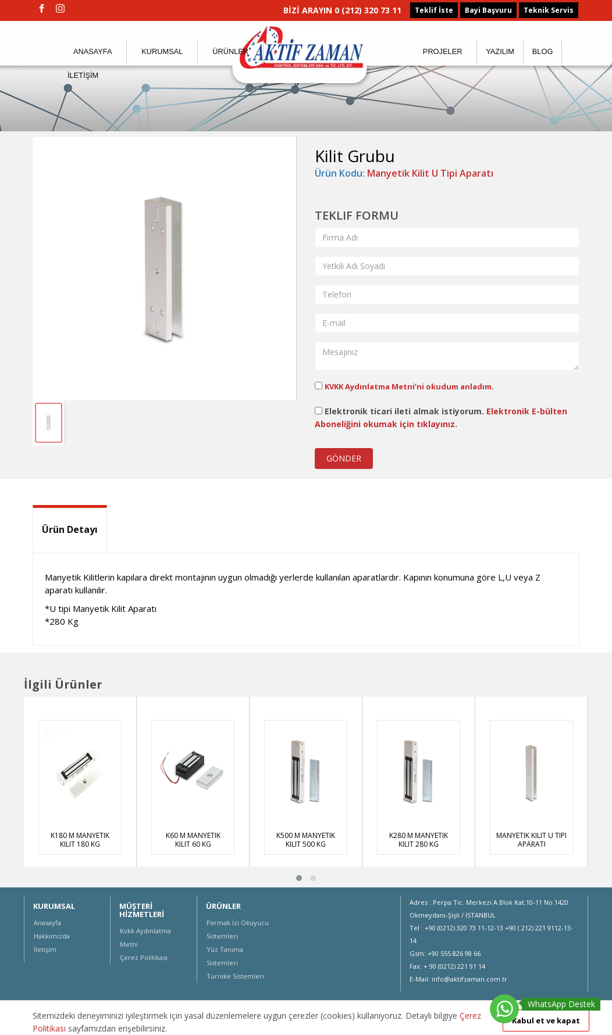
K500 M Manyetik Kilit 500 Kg (305, 839)
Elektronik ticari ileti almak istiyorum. (441, 417)
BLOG (542, 51)
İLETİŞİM (82, 75)
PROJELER (442, 51)
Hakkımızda (52, 936)
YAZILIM (500, 51)
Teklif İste (434, 10)
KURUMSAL (162, 51)
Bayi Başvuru (488, 10)
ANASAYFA (92, 51)
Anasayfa (47, 922)
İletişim (45, 949)
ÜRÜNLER (230, 51)
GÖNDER (343, 458)
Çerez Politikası (144, 957)
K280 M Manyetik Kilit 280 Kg (418, 839)
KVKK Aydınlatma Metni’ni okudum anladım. (409, 386)
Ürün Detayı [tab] (70, 529)
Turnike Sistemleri (235, 976)
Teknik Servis (549, 10)
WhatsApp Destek (561, 1003)
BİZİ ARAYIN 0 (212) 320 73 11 (342, 10)
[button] (299, 878)
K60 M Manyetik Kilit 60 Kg (193, 839)
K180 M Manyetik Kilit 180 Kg (80, 839)
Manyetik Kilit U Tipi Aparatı (430, 173)
